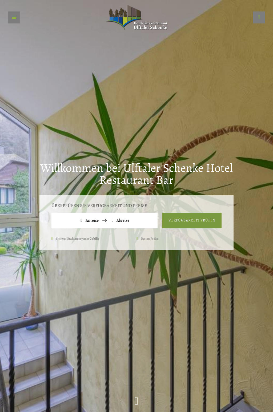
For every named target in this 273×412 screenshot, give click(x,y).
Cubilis (94, 238)
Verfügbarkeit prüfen (191, 220)
